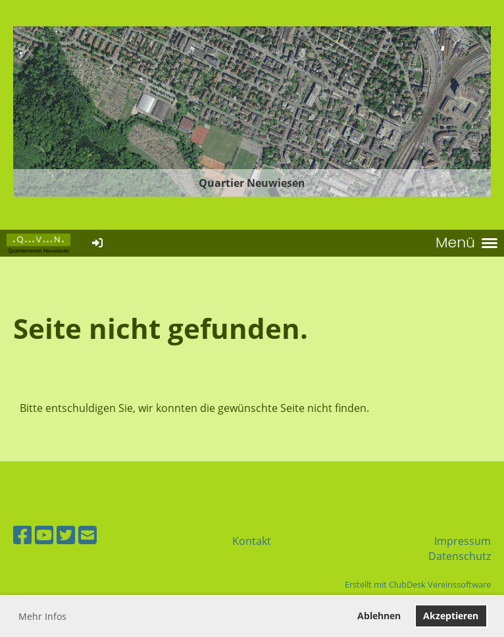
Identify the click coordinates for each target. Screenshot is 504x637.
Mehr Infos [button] (42, 616)
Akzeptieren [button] (450, 615)
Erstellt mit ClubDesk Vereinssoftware (418, 584)
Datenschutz (459, 556)
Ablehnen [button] (379, 615)
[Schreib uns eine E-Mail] (87, 535)
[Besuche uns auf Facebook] (22, 535)
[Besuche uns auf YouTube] (44, 535)
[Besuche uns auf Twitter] (66, 535)
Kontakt (251, 541)
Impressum (462, 541)
